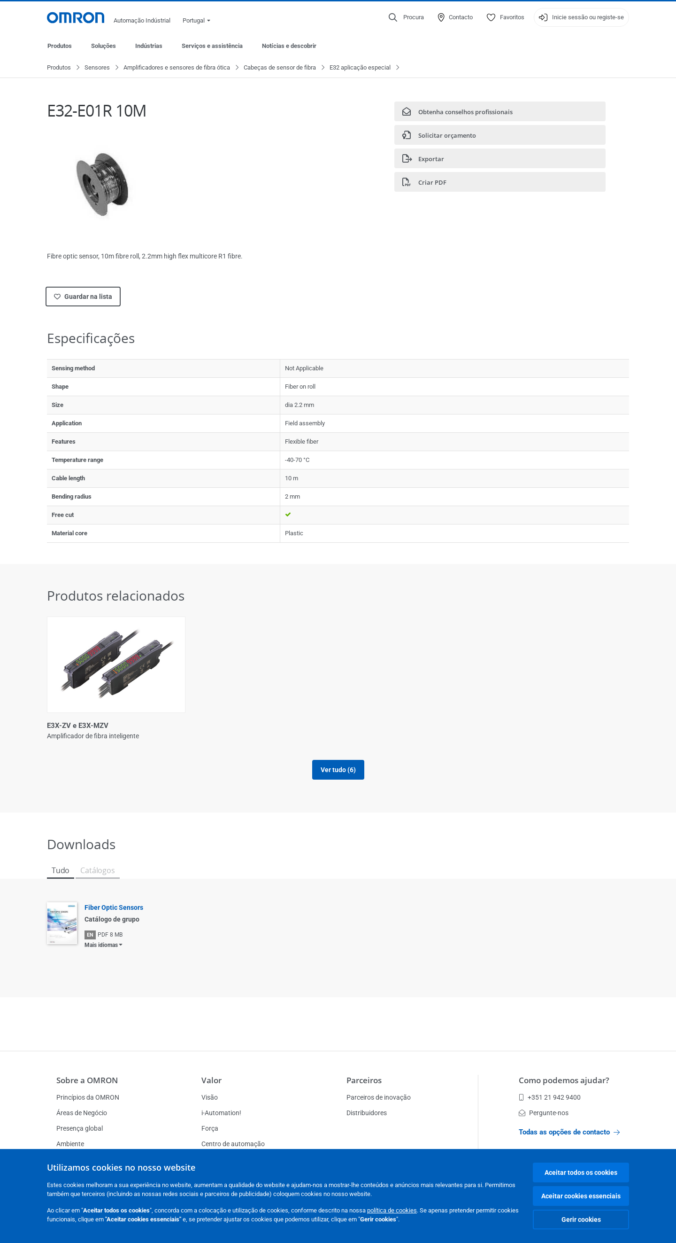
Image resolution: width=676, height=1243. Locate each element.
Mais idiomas (101, 956)
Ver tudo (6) (338, 780)
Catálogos (97, 881)
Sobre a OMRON (87, 1080)
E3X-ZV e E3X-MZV (77, 726)
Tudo (60, 881)
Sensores (97, 67)
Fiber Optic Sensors (113, 918)
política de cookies (392, 1210)
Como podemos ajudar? (564, 1080)
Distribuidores (366, 1113)
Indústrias (148, 45)
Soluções (103, 45)
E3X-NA (503, 726)
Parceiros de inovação (378, 1097)
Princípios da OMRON (87, 1097)
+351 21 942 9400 (550, 1097)
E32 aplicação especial (360, 67)
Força (209, 1128)
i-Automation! (221, 1113)
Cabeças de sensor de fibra (280, 67)
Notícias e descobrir (289, 45)
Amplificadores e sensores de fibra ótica (176, 67)
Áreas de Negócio (81, 1113)
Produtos (59, 45)
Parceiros (364, 1080)
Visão (209, 1097)
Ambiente (70, 1144)
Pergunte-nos (543, 1113)
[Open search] (406, 17)
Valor (211, 1080)
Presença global (79, 1128)
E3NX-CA (209, 726)
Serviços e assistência (212, 45)
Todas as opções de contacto (569, 1132)
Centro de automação (233, 1144)
